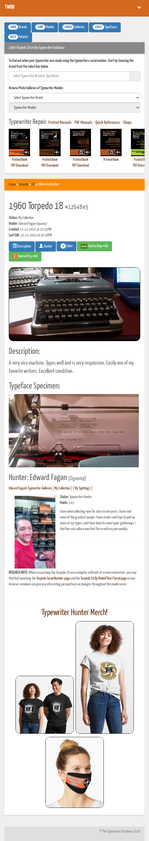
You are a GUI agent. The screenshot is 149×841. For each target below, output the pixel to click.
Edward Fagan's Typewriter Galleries (30, 488)
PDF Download (19, 166)
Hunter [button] (45, 246)
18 (33, 184)
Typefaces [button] (105, 27)
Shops (127, 123)
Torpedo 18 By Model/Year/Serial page (103, 578)
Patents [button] (18, 37)
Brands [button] (17, 27)
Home (12, 184)
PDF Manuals (83, 123)
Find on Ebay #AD (94, 246)
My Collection (62, 488)
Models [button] (44, 27)
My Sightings (82, 488)
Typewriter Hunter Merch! (74, 613)
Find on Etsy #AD (25, 256)
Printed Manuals (60, 123)
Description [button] (22, 246)
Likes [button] (66, 246)
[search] (74, 98)
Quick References (107, 123)
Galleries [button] (73, 27)
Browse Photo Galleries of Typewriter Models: (36, 88)
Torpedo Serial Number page (53, 578)
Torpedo (23, 184)
